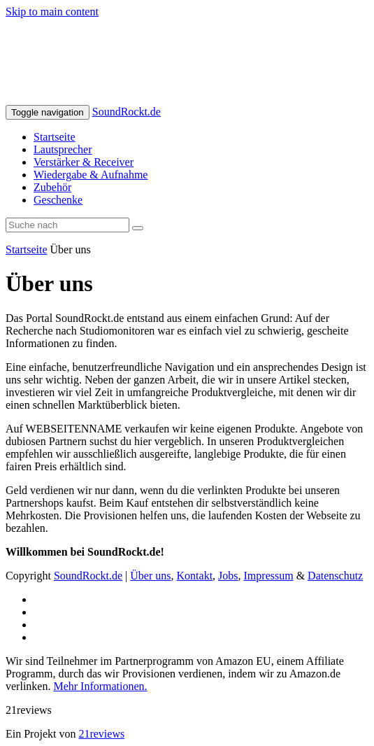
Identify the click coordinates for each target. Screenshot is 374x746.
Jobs (228, 576)
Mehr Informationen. (100, 686)
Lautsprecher (63, 149)
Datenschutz (335, 576)
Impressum (269, 576)
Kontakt (195, 576)
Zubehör (52, 187)
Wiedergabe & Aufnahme (91, 175)
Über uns (150, 576)
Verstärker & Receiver (84, 162)
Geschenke (58, 200)
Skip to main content (52, 11)
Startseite (54, 137)
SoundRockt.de (126, 112)
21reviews (101, 734)
